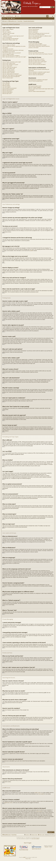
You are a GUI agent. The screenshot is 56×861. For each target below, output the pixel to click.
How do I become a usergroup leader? (37, 34)
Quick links (4, 16)
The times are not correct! (7, 49)
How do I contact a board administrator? (37, 91)
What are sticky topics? (7, 90)
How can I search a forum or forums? (36, 59)
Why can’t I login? (6, 34)
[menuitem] (45, 16)
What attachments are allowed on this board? (38, 79)
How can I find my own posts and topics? (37, 64)
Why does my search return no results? (37, 60)
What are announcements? (8, 89)
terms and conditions (35, 838)
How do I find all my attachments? (36, 81)
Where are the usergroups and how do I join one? (39, 33)
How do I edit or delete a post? (8, 63)
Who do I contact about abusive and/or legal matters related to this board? (41, 89)
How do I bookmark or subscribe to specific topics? (39, 72)
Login (9, 18)
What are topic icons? (7, 93)
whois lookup (39, 811)
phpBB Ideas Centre (8, 802)
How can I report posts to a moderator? (10, 73)
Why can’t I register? (6, 32)
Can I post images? (6, 86)
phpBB (31, 250)
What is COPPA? (6, 30)
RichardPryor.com (9, 16)
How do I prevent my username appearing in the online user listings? (13, 47)
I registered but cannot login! (8, 33)
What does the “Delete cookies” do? (10, 39)
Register (13, 18)
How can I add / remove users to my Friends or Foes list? (40, 54)
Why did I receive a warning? (8, 72)
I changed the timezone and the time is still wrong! (12, 50)
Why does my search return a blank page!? (38, 61)
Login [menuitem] (50, 16)
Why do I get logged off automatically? (10, 38)
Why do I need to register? (7, 29)
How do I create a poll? (7, 65)
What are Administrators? (34, 29)
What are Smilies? (6, 85)
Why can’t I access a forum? (8, 69)
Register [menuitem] (52, 16)
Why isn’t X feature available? (35, 87)
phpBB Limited (37, 792)
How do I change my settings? (8, 44)
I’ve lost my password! (7, 37)
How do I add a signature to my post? (10, 64)
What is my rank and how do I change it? (11, 55)
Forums (18, 16)
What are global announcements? (9, 88)
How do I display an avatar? (8, 54)
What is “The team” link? (34, 38)
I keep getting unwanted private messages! (38, 44)
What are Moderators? (33, 30)
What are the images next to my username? (11, 52)
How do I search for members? (35, 63)
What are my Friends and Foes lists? (36, 52)
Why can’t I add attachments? (8, 71)
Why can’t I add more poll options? (9, 67)
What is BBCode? (6, 82)
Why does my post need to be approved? (11, 76)
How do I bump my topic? (7, 77)
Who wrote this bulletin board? (35, 86)
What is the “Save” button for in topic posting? (12, 75)
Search (4, 18)
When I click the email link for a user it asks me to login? (14, 56)
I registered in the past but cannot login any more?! (13, 36)
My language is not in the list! (8, 51)
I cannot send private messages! (35, 43)
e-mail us (50, 846)
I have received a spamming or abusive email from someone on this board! (39, 47)
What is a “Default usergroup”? (35, 37)
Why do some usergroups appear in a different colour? (40, 36)
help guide (46, 846)
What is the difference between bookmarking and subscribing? (39, 70)
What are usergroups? (33, 32)
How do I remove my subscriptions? (36, 74)
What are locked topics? (7, 92)
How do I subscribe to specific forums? (37, 73)
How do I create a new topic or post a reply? (11, 61)
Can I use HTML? (6, 84)
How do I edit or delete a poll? (8, 68)
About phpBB (41, 794)
